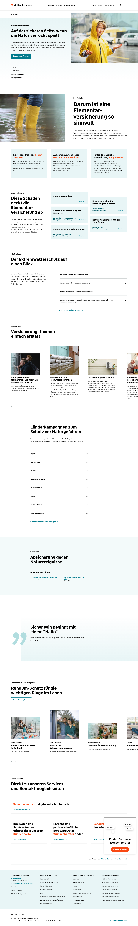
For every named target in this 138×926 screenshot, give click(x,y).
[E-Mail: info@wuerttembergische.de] (22, 883)
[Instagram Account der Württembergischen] (16, 914)
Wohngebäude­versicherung (102, 745)
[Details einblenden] (82, 201)
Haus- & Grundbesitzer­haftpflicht (23, 746)
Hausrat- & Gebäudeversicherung (61, 746)
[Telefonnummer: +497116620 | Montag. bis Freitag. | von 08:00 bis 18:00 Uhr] (20, 879)
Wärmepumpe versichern (101, 377)
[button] (15, 71)
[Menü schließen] (132, 821)
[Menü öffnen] (126, 5)
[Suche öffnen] (121, 5)
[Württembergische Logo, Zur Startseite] (21, 5)
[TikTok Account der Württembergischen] (23, 914)
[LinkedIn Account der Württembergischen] (12, 914)
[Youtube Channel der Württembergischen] (19, 914)
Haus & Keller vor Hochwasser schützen (61, 378)
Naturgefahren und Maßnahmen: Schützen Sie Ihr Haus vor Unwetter (24, 380)
